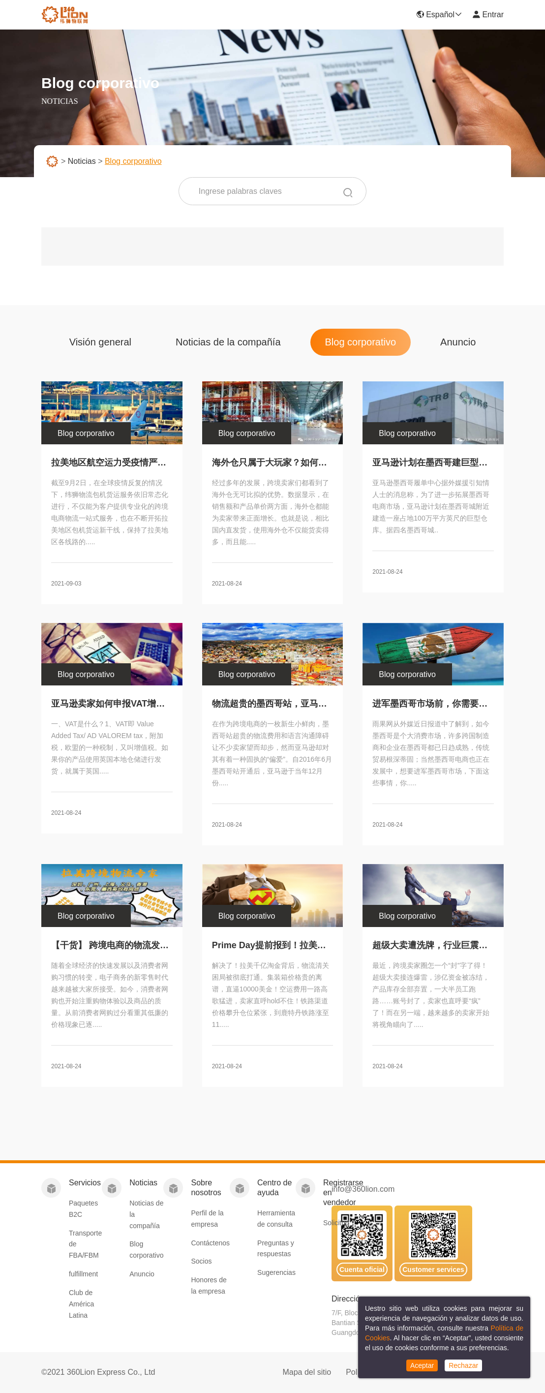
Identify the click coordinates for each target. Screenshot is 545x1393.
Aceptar (422, 1365)
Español (439, 14)
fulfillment (83, 1274)
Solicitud (336, 1223)
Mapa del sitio (306, 1372)
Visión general (100, 342)
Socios (201, 1261)
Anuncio (458, 342)
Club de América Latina (81, 1304)
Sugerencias (276, 1272)
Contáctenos (210, 1243)
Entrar (488, 14)
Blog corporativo (360, 342)
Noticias (82, 161)
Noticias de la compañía (228, 342)
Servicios (85, 1182)
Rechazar (463, 1365)
